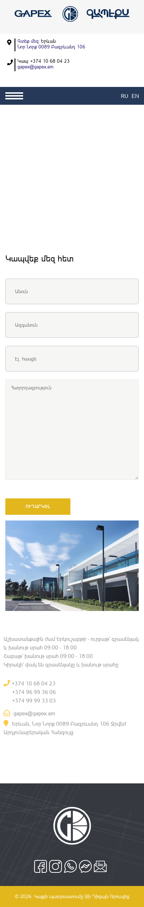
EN (135, 96)
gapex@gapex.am (34, 713)
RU (125, 96)
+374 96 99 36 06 (34, 692)
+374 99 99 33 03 (34, 701)
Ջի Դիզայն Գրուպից (107, 896)
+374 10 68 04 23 (33, 683)
